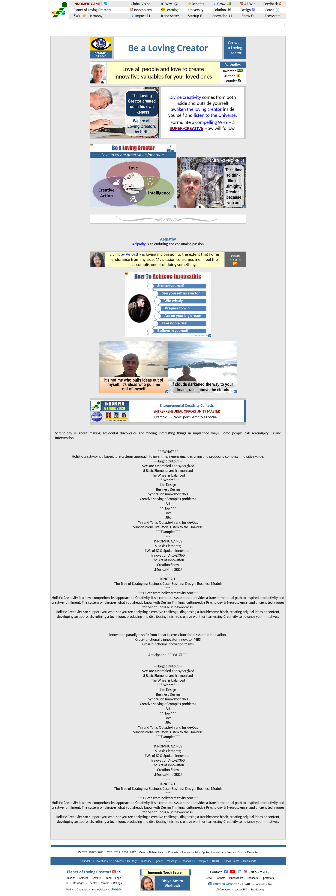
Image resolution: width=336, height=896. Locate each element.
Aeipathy (168, 239)
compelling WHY (211, 122)
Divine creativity (185, 97)
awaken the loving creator (196, 109)
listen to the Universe (215, 115)
